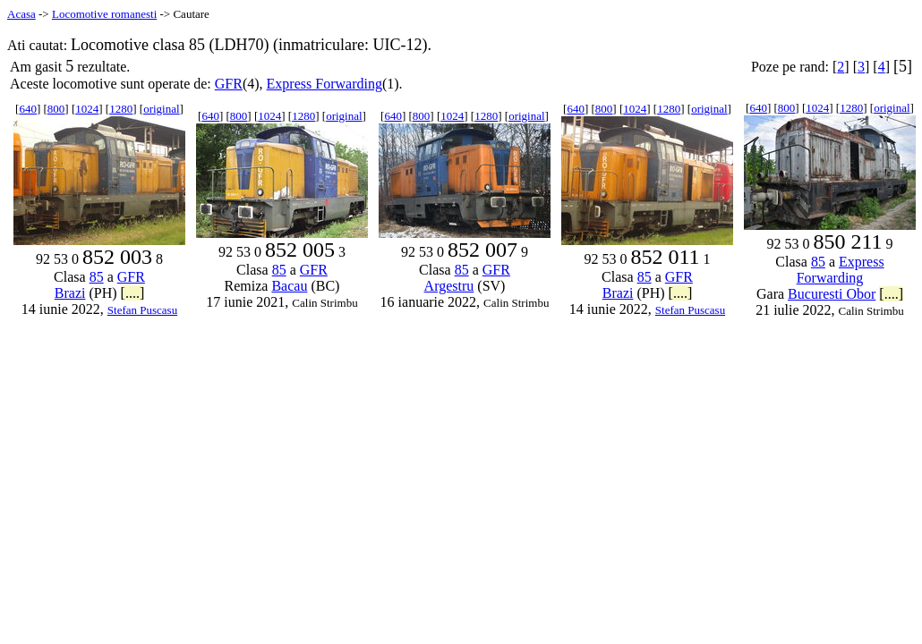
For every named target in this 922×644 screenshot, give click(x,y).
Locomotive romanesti (104, 14)
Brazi (70, 293)
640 (28, 108)
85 (97, 276)
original (161, 108)
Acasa (21, 14)
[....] (133, 293)
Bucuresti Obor (831, 293)
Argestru (449, 285)
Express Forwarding (324, 83)
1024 (86, 108)
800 (56, 108)
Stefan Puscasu (142, 310)
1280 (120, 108)
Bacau (289, 285)
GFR (229, 83)
